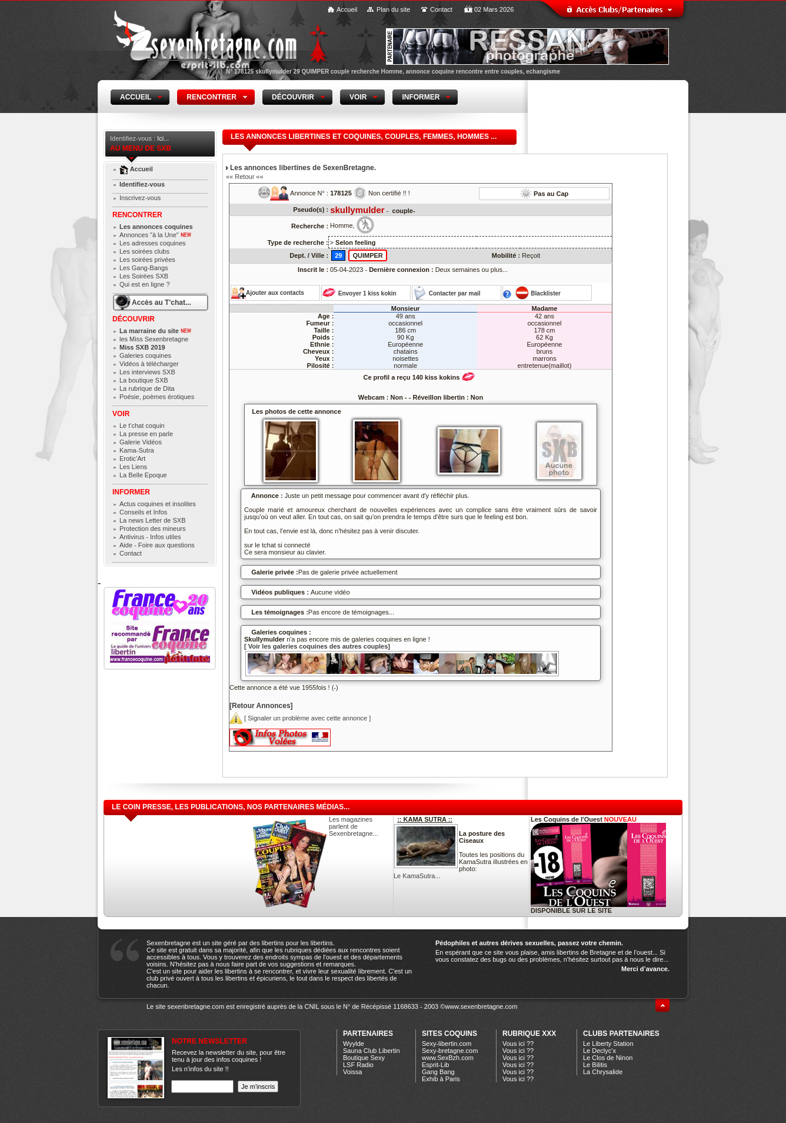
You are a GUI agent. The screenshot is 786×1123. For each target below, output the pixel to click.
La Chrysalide (602, 1071)
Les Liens (133, 466)
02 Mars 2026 (494, 9)
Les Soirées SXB (143, 276)
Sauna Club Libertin (371, 1050)
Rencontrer (137, 215)
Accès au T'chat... (161, 302)
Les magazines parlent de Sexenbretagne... (353, 826)
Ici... (163, 138)
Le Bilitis (595, 1064)
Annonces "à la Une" (155, 234)
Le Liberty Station (608, 1043)
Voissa (352, 1071)
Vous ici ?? (518, 1043)
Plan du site (393, 9)
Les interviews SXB (147, 372)
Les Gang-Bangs (143, 267)
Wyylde (353, 1043)
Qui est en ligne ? (144, 284)
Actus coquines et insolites (157, 503)
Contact (441, 9)
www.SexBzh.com (448, 1057)
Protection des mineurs (152, 528)
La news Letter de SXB (152, 520)
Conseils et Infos (143, 512)
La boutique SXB (143, 380)
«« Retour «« (245, 176)
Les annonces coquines (156, 226)
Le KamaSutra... (417, 875)
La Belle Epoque (143, 475)
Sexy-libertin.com (446, 1043)
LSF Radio (358, 1064)
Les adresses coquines (152, 243)
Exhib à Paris (441, 1078)
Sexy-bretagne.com (450, 1050)
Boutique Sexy (364, 1057)
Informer (131, 492)
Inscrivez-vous (140, 197)
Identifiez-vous (142, 184)
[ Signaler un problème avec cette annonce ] (300, 718)
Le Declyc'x (599, 1050)
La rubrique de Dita (147, 388)
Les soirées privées (147, 259)
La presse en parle (146, 433)
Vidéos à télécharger (149, 363)
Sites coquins (449, 1033)
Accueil (347, 9)
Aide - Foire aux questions (157, 545)
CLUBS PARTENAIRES (621, 1033)
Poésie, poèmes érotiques (156, 396)
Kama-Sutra (136, 450)
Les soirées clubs (144, 251)
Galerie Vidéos (140, 442)
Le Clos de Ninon (607, 1057)
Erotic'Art (132, 458)
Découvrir (133, 319)
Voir (120, 414)
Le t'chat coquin (142, 425)
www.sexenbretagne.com (481, 1006)
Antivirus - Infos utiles (150, 536)
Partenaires (368, 1033)
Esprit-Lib (435, 1064)
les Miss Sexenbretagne (153, 339)
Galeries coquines (145, 355)
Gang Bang (438, 1071)
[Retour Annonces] (261, 706)
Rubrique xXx (529, 1033)
